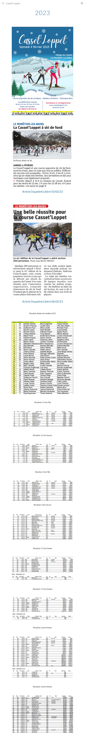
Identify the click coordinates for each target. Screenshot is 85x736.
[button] (3, 3)
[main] (42, 12)
